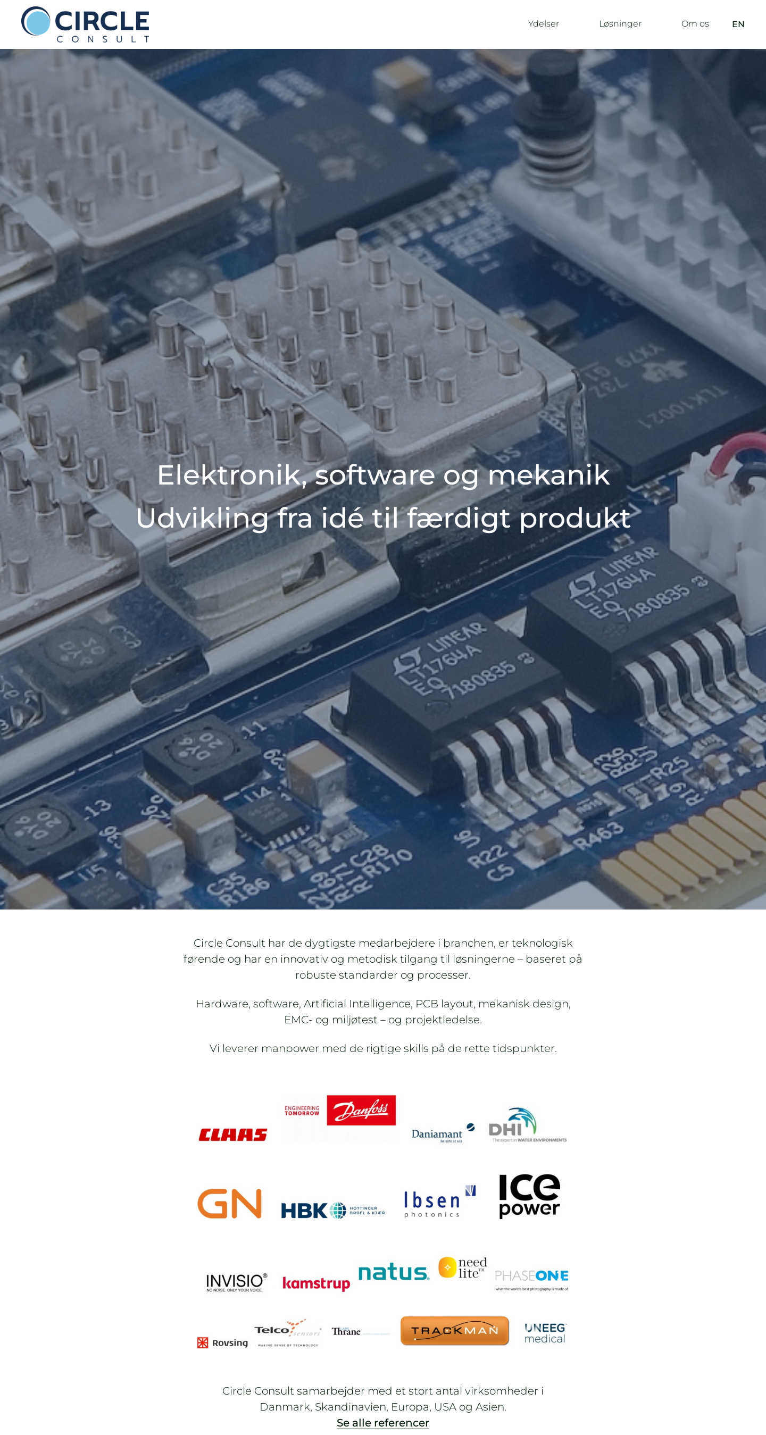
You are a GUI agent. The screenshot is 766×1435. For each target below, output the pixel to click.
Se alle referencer (383, 1422)
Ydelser (543, 24)
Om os (695, 24)
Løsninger (620, 24)
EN (738, 24)
